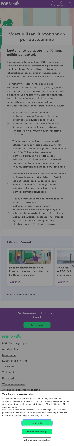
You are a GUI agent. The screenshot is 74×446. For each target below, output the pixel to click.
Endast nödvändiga (37, 431)
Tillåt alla (37, 422)
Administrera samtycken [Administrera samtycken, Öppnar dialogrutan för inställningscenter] (37, 440)
